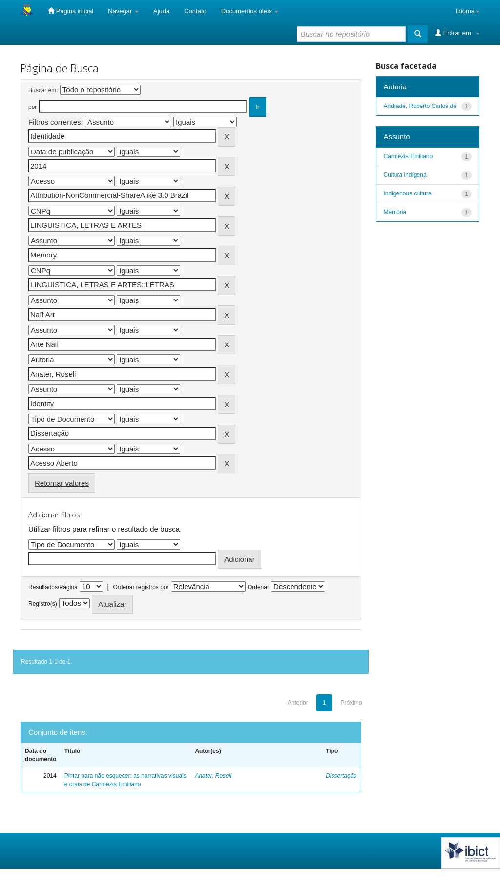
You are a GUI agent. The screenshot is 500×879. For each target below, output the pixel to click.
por (32, 107)
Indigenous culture (408, 193)
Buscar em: (43, 90)
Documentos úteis (250, 11)
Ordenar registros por (140, 587)
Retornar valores (62, 483)
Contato (195, 11)
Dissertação (341, 775)
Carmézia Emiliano (408, 156)
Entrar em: (457, 33)
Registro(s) (42, 603)
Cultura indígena (405, 175)
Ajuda (161, 11)
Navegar (123, 11)
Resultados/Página (53, 587)
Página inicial (70, 11)
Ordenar (258, 587)
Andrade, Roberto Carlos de (420, 106)
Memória (395, 212)
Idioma (467, 11)
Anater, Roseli (213, 775)
